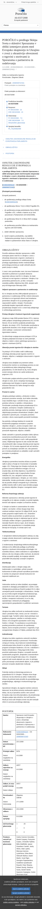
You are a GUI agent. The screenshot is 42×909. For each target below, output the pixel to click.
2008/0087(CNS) (18, 83)
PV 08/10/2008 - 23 (15, 110)
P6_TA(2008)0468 (14, 129)
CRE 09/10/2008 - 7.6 (15, 120)
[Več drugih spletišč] (30, 2)
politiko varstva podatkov (11, 906)
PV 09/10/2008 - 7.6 (15, 118)
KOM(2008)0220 (8, 185)
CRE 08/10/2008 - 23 (15, 112)
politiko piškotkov (29, 906)
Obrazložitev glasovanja (16, 123)
